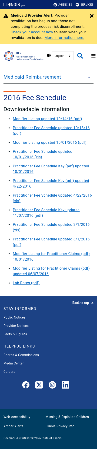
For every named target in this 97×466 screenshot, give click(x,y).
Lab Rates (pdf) (26, 283)
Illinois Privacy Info (60, 426)
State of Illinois (51, 438)
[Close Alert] (92, 16)
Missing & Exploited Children (67, 417)
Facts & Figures (15, 334)
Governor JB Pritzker (16, 438)
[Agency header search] (80, 56)
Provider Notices (16, 326)
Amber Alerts (13, 426)
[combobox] (63, 55)
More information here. (64, 37)
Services (85, 4)
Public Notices (14, 317)
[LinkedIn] (65, 385)
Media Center (13, 363)
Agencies (63, 4)
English (59, 55)
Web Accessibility (16, 417)
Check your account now (32, 32)
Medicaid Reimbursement (32, 77)
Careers (9, 371)
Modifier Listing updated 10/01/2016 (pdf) (50, 142)
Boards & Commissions (21, 355)
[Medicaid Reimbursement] (88, 77)
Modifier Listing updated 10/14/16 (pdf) (47, 119)
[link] (26, 385)
